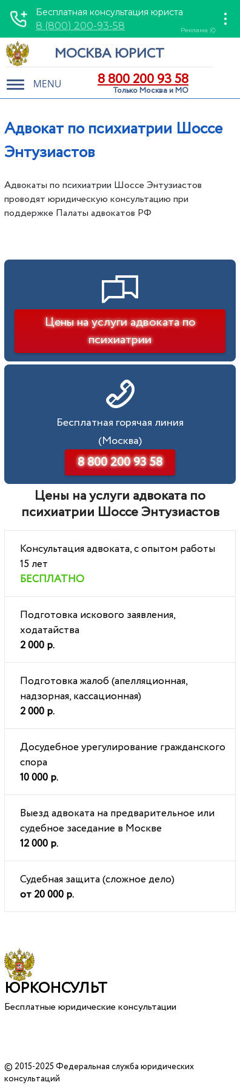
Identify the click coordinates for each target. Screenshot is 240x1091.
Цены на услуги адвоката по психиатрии (120, 331)
